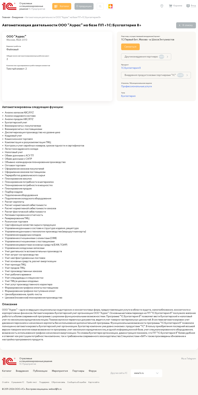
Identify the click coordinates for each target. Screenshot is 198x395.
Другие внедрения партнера (144, 57)
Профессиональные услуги (136, 86)
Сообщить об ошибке (76, 382)
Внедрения (17, 17)
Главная (6, 17)
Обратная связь (58, 382)
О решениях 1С (17, 382)
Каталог (6, 371)
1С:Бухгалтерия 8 (131, 68)
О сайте (5, 382)
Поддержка (44, 382)
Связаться (130, 46)
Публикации (40, 371)
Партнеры (78, 371)
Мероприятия (60, 371)
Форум (92, 371)
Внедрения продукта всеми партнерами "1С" (154, 75)
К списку (188, 25)
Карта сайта (93, 382)
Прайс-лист (31, 382)
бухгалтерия (128, 96)
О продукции (84, 6)
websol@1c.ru (55, 389)
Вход (193, 6)
